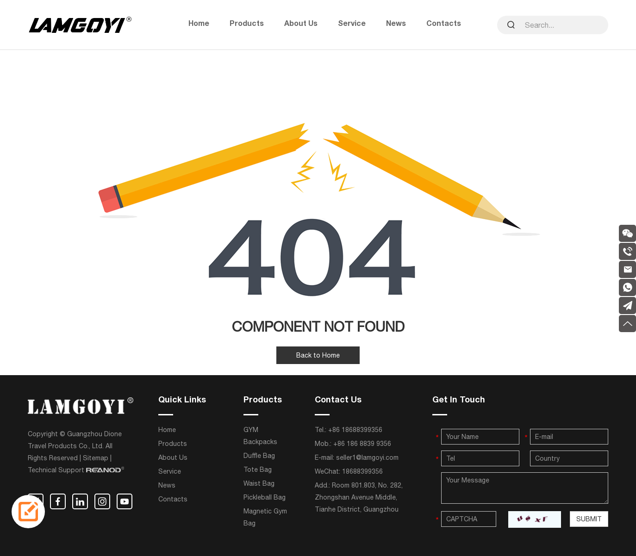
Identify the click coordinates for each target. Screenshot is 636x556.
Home (198, 24)
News (396, 24)
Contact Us (338, 400)
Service (352, 24)
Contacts (443, 24)
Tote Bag (257, 469)
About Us (301, 24)
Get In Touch (458, 400)
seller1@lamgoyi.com (367, 457)
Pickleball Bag (264, 497)
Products (247, 24)
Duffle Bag (259, 455)
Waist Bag (258, 483)
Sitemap (95, 458)
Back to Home (318, 355)
